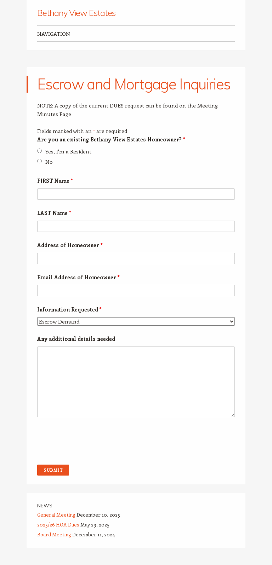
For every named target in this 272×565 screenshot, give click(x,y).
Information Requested (69, 309)
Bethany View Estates (76, 12)
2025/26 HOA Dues (58, 524)
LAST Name (54, 212)
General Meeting (56, 514)
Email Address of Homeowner (78, 277)
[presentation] (91, 442)
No (49, 161)
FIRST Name (55, 180)
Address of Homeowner (70, 245)
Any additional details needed (76, 338)
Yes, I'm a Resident (68, 151)
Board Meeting (54, 534)
